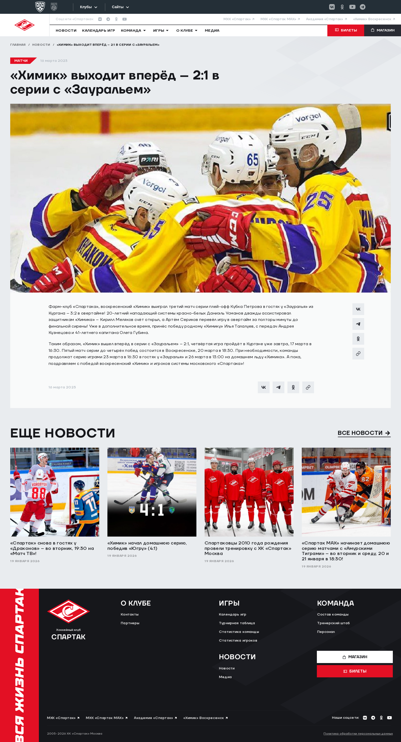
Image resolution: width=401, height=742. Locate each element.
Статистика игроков (238, 640)
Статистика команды (239, 632)
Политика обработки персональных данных (358, 734)
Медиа (225, 677)
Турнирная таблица (237, 623)
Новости (41, 45)
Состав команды (333, 614)
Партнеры (130, 623)
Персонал (326, 632)
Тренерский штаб (333, 623)
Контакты (130, 614)
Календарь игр (232, 614)
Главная (18, 45)
